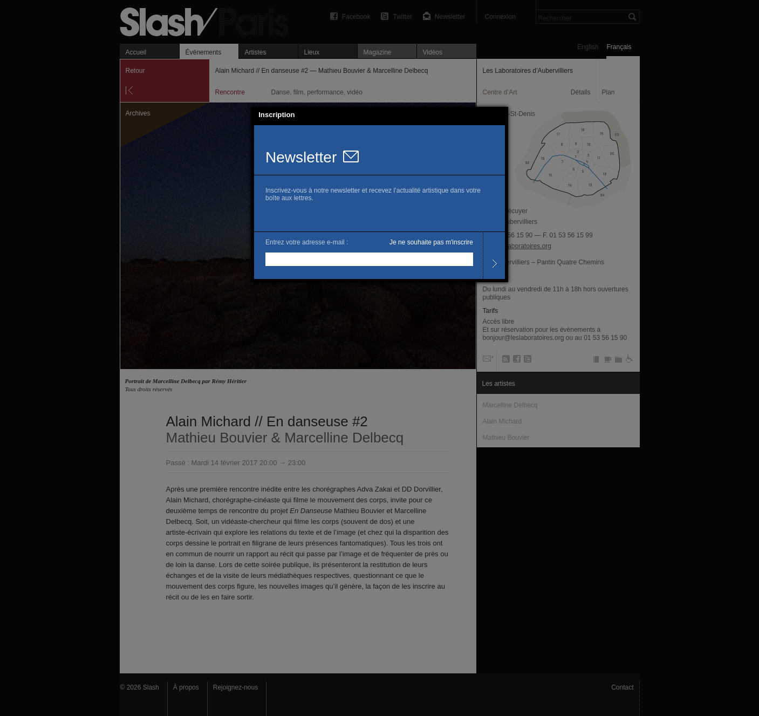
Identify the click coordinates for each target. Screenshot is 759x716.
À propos (186, 687)
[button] (500, 115)
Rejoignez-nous (235, 687)
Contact (622, 687)
